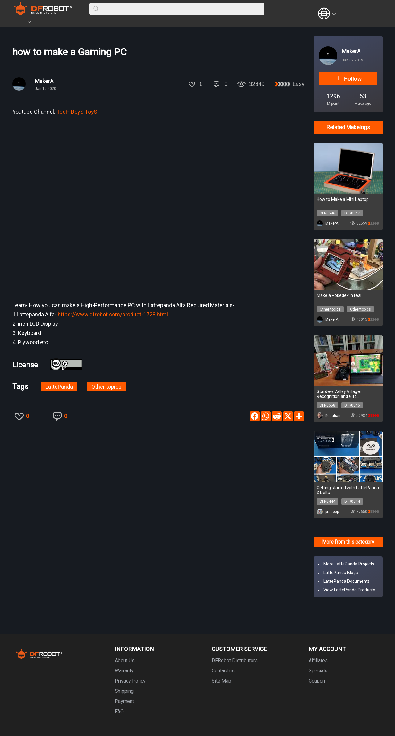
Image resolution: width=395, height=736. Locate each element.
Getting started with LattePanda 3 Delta (348, 490)
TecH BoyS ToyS (76, 111)
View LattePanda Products (349, 589)
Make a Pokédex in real (339, 295)
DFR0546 (327, 213)
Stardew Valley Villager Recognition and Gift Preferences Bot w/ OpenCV (344, 394)
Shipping (124, 691)
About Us (125, 660)
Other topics (106, 386)
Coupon (317, 681)
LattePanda (59, 386)
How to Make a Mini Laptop (343, 199)
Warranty (124, 671)
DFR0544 (352, 501)
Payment (124, 701)
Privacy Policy (130, 681)
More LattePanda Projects (348, 563)
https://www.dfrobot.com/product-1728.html (113, 314)
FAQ (119, 711)
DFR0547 (352, 213)
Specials (318, 671)
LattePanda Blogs (340, 572)
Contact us (223, 671)
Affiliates (318, 660)
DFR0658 (327, 405)
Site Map (221, 681)
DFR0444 (327, 501)
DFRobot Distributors (235, 660)
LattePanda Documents (346, 581)
